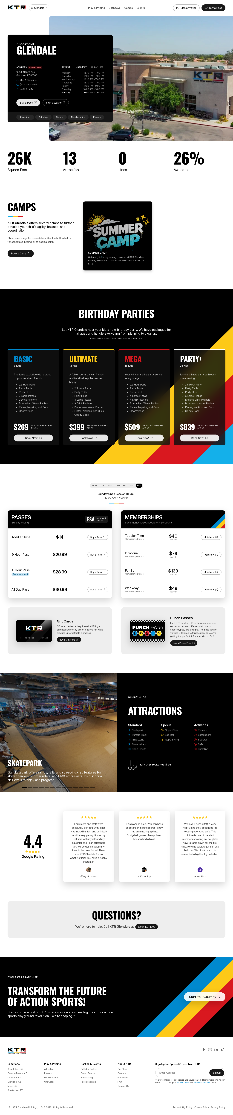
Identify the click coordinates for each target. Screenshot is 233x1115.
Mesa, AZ (12, 1086)
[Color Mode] (9, 1107)
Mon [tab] (94, 485)
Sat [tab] (131, 485)
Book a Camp (22, 254)
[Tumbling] (86, 787)
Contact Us (123, 1086)
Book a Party (24, 89)
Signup (218, 1073)
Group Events (88, 1073)
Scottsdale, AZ (15, 1090)
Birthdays (115, 7)
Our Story (122, 1069)
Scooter (200, 739)
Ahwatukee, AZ (15, 1069)
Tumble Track (137, 734)
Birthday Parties (89, 1069)
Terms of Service (202, 1083)
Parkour (200, 730)
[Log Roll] (58, 787)
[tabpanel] (83, 82)
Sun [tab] (139, 485)
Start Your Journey (205, 997)
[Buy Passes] (213, 7)
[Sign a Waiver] (186, 7)
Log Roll (167, 734)
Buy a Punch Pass (184, 643)
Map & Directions (26, 80)
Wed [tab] (110, 485)
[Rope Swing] (92, 787)
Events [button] (141, 7)
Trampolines (137, 744)
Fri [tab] (124, 485)
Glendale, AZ (14, 1081)
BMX (199, 744)
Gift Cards (49, 1081)
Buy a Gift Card (69, 639)
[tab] (81, 67)
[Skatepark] (24, 787)
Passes (97, 117)
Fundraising (87, 1077)
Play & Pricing (96, 7)
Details (134, 539)
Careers (122, 1073)
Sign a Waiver (57, 103)
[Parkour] (64, 787)
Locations (25, 44)
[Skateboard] (69, 787)
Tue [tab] (102, 485)
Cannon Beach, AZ (17, 1073)
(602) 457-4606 (26, 84)
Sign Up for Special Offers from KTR (177, 1064)
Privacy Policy (183, 1083)
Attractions (25, 117)
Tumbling (201, 749)
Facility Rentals (88, 1081)
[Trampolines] (41, 787)
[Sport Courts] (47, 787)
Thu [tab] (117, 485)
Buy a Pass (30, 103)
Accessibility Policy (183, 1107)
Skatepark (135, 730)
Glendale (37, 7)
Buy (99, 537)
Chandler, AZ (14, 1077)
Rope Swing (170, 739)
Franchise (123, 1077)
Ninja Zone (136, 739)
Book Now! (39, 438)
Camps (128, 7)
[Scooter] (75, 787)
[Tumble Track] (30, 787)
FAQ (120, 1081)
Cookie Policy (201, 1107)
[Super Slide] (52, 787)
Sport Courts (137, 749)
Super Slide (169, 730)
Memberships (78, 117)
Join (211, 537)
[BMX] (81, 787)
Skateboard (202, 734)
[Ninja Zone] (35, 787)
